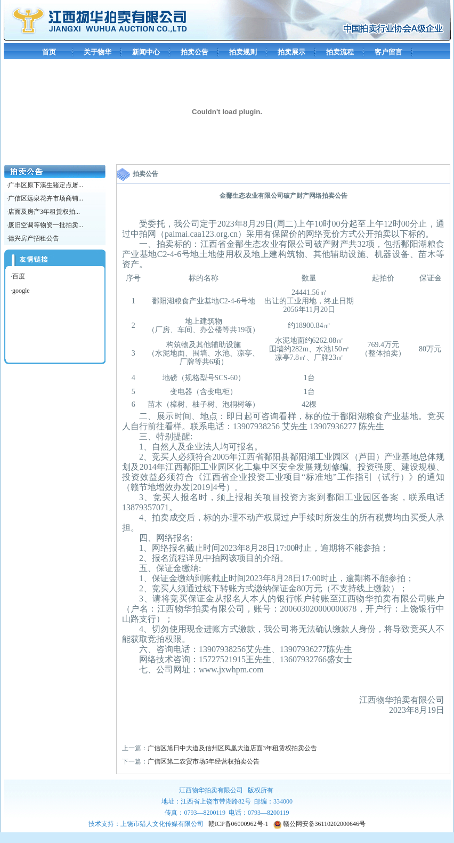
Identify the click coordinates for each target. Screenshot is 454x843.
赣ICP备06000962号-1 (238, 824)
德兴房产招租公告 (33, 238)
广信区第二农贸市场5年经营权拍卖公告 (204, 761)
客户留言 (388, 52)
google (21, 290)
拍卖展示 (291, 52)
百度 (18, 276)
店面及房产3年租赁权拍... (44, 211)
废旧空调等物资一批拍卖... (45, 225)
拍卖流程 (340, 52)
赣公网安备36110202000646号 (319, 824)
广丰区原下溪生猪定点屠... (45, 185)
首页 (49, 52)
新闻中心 (146, 52)
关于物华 (97, 52)
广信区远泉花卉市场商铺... (45, 198)
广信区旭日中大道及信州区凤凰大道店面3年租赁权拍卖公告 (232, 748)
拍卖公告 (194, 52)
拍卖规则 (243, 52)
